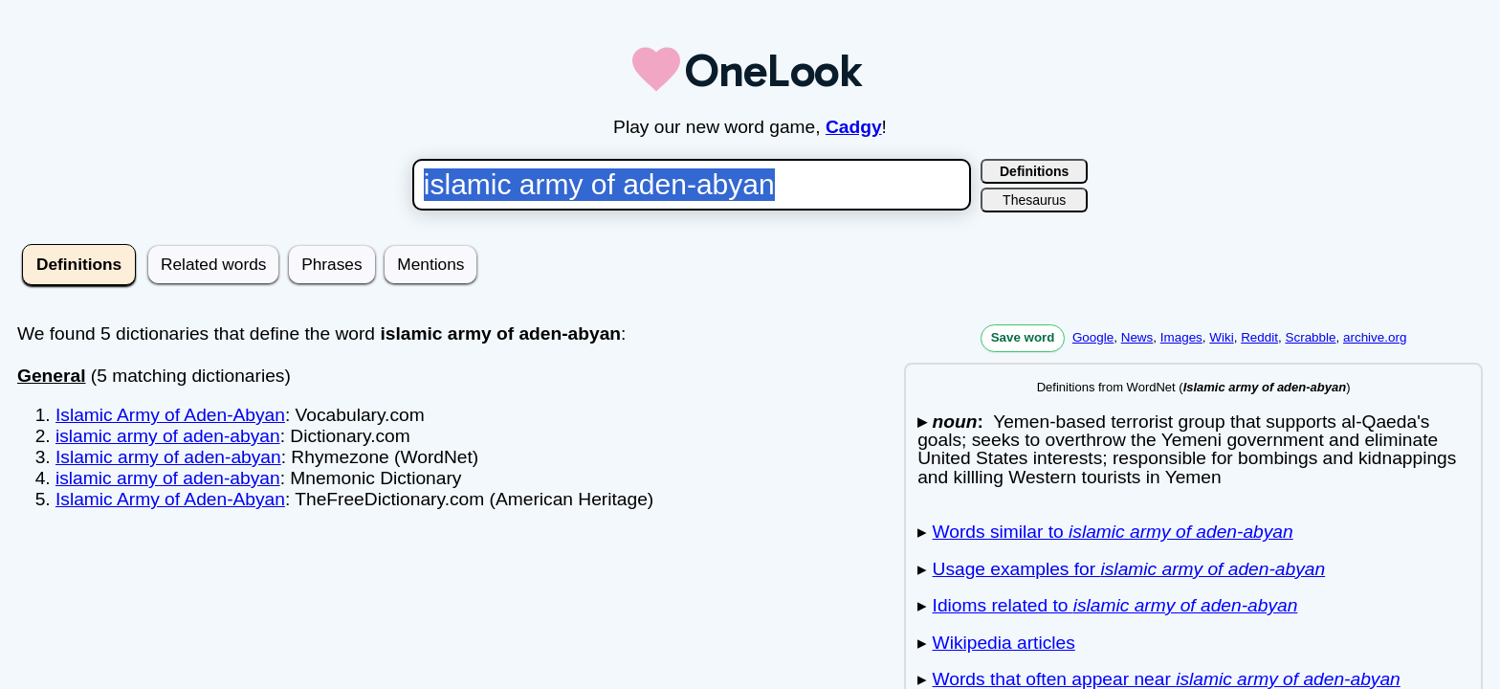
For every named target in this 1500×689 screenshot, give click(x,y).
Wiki (1221, 337)
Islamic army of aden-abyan (168, 457)
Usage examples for (1129, 569)
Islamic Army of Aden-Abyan (170, 415)
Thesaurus (1034, 200)
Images (1181, 337)
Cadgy (854, 127)
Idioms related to (1115, 605)
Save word (1023, 337)
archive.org (1374, 337)
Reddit (1259, 337)
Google (1093, 337)
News (1137, 337)
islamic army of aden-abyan (167, 436)
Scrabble (1310, 337)
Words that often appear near (1167, 679)
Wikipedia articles (1004, 643)
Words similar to (1113, 532)
